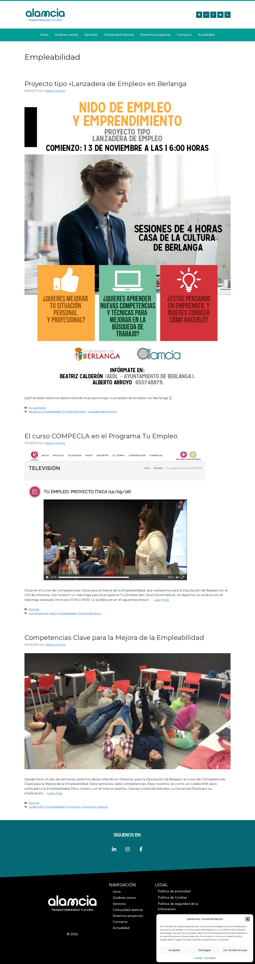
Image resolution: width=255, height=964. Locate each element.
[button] (247, 919)
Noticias (34, 609)
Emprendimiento (74, 411)
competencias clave (42, 613)
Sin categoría (37, 407)
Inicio (44, 34)
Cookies (198, 957)
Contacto (184, 34)
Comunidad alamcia (119, 34)
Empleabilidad (51, 411)
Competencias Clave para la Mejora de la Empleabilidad (114, 638)
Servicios (91, 34)
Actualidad (206, 34)
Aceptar (174, 950)
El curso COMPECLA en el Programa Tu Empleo (100, 436)
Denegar (204, 950)
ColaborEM (36, 806)
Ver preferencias (235, 950)
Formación (73, 806)
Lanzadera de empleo (102, 411)
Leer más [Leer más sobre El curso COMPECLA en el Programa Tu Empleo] (161, 600)
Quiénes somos (66, 34)
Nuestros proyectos (155, 34)
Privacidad (209, 957)
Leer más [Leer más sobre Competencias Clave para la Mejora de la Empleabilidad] (54, 793)
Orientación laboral (95, 806)
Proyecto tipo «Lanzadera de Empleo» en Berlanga (105, 84)
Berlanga (35, 411)
